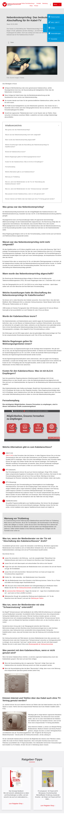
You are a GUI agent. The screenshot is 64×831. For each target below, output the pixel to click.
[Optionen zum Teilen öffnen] (11, 42)
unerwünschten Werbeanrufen (16, 591)
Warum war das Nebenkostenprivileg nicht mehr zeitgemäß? (23, 134)
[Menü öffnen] (57, 4)
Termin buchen (55, 17)
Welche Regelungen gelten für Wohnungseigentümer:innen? (23, 156)
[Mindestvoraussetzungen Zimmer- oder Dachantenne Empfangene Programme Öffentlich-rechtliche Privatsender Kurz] (39, 428)
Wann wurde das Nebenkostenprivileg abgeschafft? (20, 139)
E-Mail (53, 28)
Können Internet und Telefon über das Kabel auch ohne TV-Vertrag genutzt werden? (30, 199)
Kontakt (39, 3)
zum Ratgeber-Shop (15, 803)
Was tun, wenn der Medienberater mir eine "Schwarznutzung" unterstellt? (26, 189)
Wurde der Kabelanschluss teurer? (15, 151)
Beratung (45, 3)
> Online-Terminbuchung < (27, 3)
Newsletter (54, 39)
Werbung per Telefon (37, 598)
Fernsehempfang (10, 167)
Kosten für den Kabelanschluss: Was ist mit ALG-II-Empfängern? (24, 161)
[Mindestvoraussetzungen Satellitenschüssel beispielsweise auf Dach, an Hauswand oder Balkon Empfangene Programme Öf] (12, 428)
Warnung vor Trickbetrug (12, 177)
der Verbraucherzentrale (24, 587)
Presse (36, 5)
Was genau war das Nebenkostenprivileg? (17, 129)
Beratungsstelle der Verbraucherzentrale (41, 644)
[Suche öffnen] (50, 4)
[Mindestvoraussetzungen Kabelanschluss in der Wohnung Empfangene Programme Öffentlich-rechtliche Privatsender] (25, 428)
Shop (31, 5)
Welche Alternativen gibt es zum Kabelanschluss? (19, 172)
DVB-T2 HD (9, 455)
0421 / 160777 (55, 22)
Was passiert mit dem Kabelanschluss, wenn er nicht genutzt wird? (24, 194)
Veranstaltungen (56, 33)
